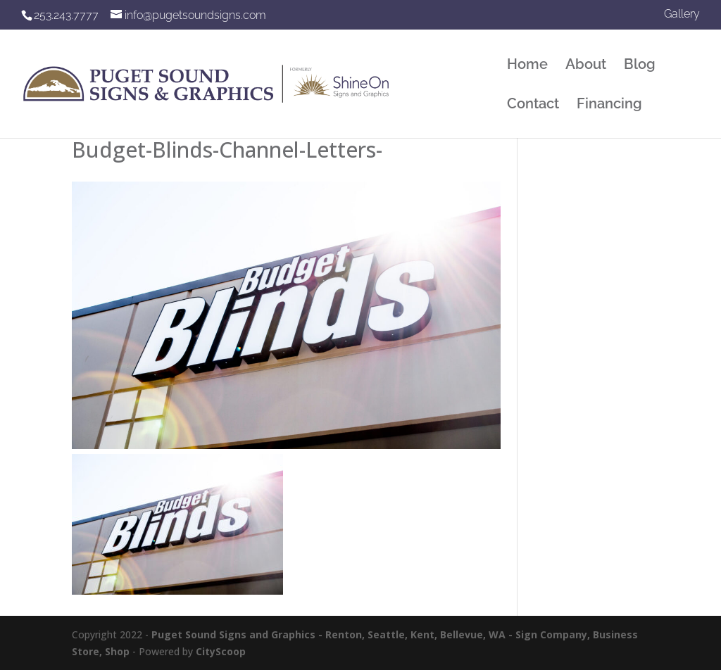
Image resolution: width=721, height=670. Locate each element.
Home (527, 65)
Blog (640, 65)
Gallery (682, 14)
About (585, 65)
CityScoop (221, 651)
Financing (609, 105)
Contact (533, 105)
